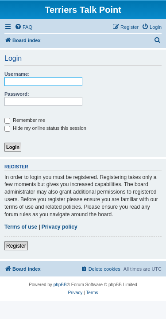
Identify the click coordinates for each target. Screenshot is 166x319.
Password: (16, 94)
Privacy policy (59, 227)
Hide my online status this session (45, 128)
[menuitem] (23, 27)
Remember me (24, 120)
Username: (17, 74)
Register (16, 246)
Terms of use (20, 227)
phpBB (60, 284)
